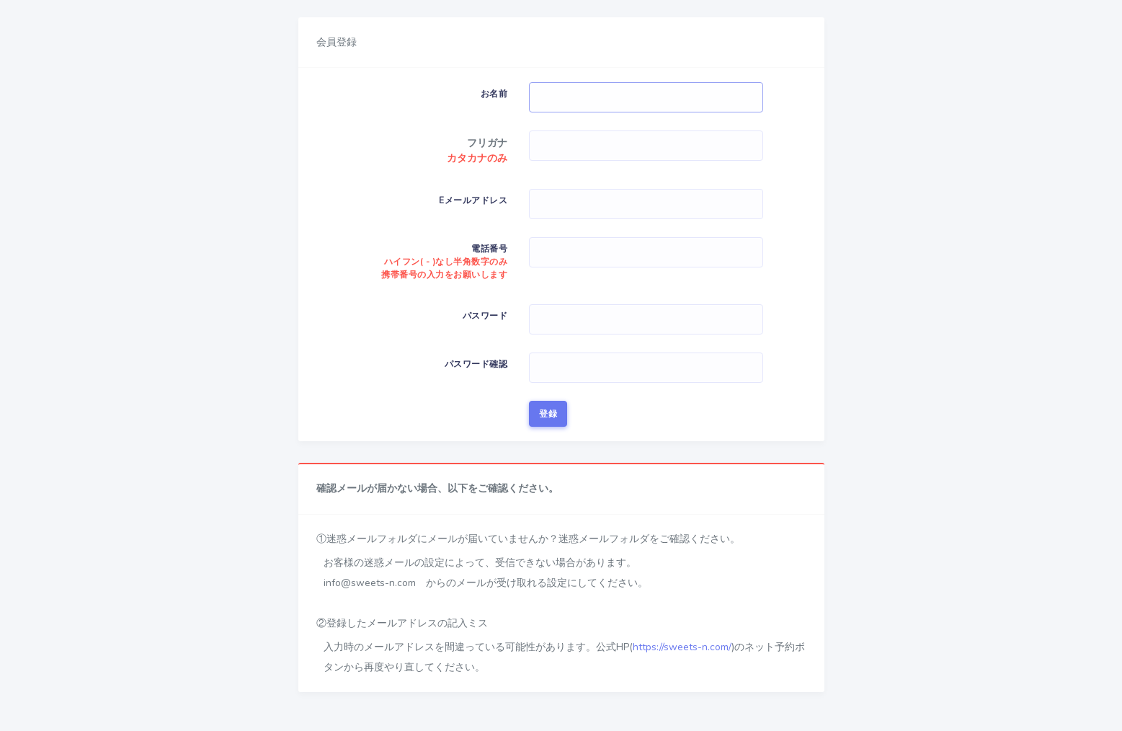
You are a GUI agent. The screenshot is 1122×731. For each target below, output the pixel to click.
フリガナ (487, 143)
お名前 (494, 93)
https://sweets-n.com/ (682, 647)
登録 (548, 414)
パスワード (485, 316)
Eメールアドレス (473, 200)
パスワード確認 (476, 364)
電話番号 (444, 261)
